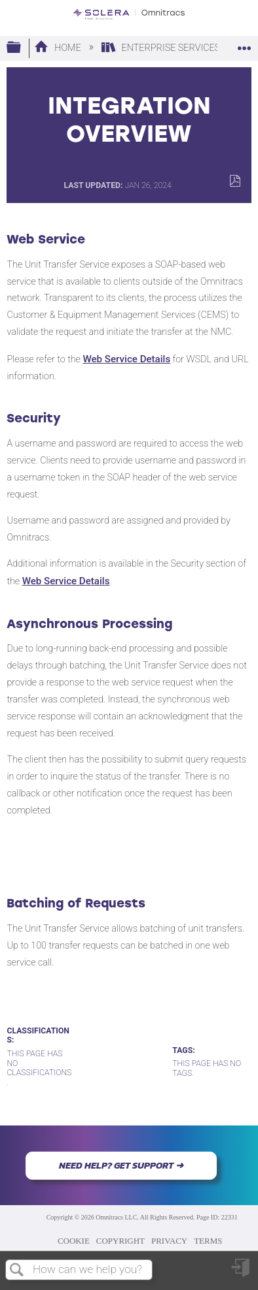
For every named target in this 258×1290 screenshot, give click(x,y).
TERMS (208, 1241)
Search (17, 1271)
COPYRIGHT (120, 1241)
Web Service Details (126, 359)
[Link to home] (129, 14)
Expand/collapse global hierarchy (22, 48)
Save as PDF (234, 181)
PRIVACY (169, 1241)
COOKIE (74, 1241)
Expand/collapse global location (244, 44)
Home (58, 48)
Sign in (241, 1273)
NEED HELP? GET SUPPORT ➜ (121, 1165)
